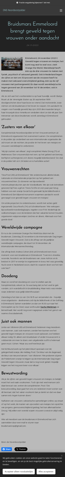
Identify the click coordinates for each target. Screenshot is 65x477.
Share (7, 449)
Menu (61, 10)
